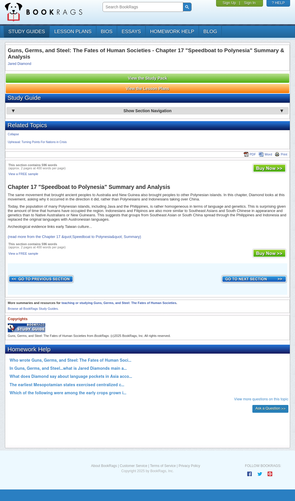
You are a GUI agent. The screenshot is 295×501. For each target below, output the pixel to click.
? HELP (278, 3)
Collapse (13, 134)
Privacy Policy (189, 466)
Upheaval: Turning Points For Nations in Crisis (37, 142)
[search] (142, 7)
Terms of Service (163, 466)
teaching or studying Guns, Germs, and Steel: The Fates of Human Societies (118, 303)
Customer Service (133, 466)
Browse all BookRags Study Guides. (33, 308)
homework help (172, 31)
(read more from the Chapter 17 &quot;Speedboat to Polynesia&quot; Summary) (74, 236)
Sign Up (229, 3)
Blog (210, 31)
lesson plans (72, 31)
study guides (26, 31)
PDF (250, 154)
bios (107, 31)
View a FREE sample (23, 174)
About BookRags (104, 466)
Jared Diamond (19, 64)
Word (265, 154)
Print (281, 154)
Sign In (250, 3)
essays (131, 31)
